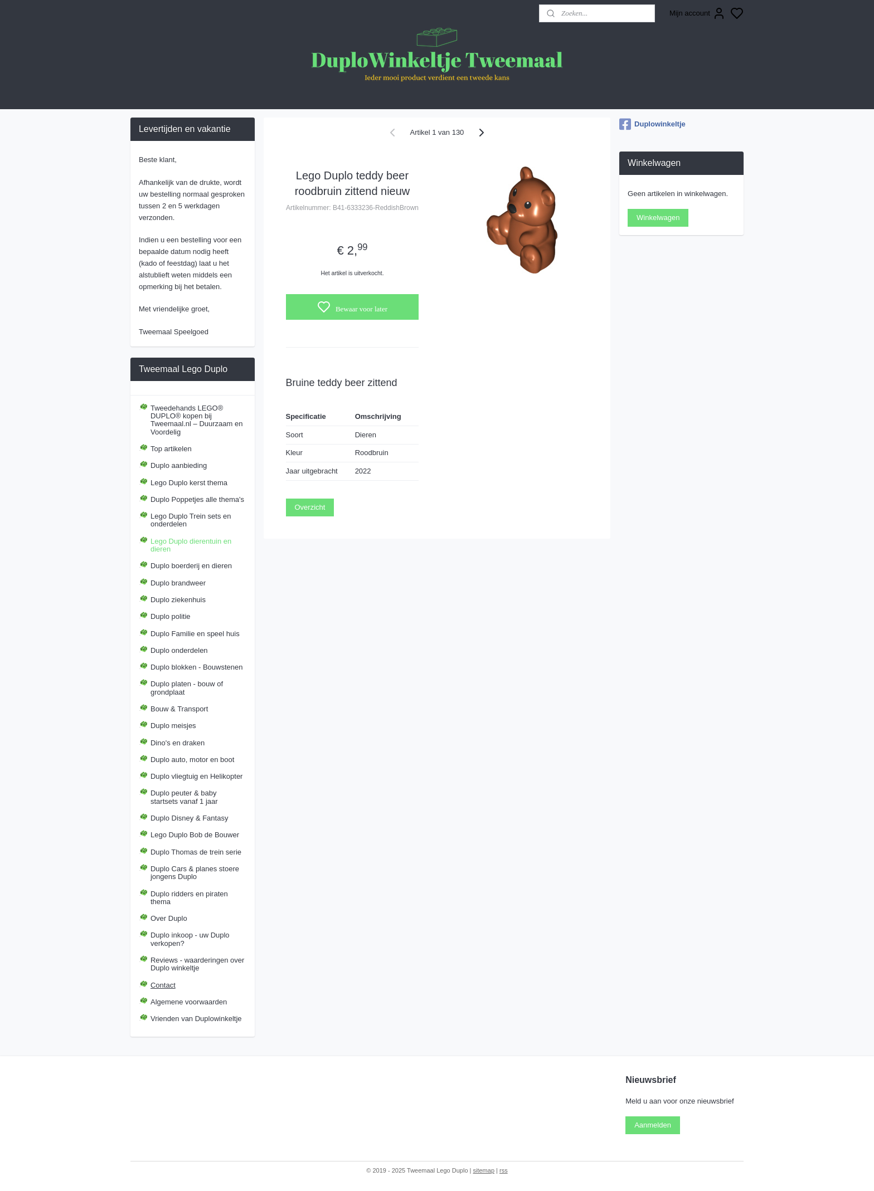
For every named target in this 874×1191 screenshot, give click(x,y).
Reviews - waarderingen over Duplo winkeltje (197, 964)
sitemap (483, 1170)
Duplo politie (170, 616)
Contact (163, 985)
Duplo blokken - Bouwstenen (196, 667)
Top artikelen (171, 449)
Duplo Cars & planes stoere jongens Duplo (194, 873)
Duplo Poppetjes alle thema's (197, 499)
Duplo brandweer (178, 583)
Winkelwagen (658, 217)
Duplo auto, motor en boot (192, 759)
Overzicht (310, 507)
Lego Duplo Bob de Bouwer (194, 835)
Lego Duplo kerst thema (188, 483)
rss (503, 1170)
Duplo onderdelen (179, 650)
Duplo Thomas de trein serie (195, 852)
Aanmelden (652, 1125)
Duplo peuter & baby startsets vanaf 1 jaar (184, 797)
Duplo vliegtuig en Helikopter (196, 776)
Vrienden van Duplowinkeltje (196, 1018)
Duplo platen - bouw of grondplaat (186, 688)
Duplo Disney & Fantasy (189, 818)
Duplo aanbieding (178, 465)
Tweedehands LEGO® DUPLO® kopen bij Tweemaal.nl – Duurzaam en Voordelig (196, 420)
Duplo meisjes (173, 725)
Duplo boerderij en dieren (191, 566)
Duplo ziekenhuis (178, 600)
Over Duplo (168, 918)
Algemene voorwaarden (188, 1002)
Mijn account (697, 13)
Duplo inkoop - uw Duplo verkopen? (190, 939)
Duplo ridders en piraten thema (189, 898)
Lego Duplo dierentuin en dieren (190, 545)
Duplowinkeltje (652, 124)
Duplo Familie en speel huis (195, 633)
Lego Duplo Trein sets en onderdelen (190, 520)
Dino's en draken (177, 743)
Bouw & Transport (179, 709)
